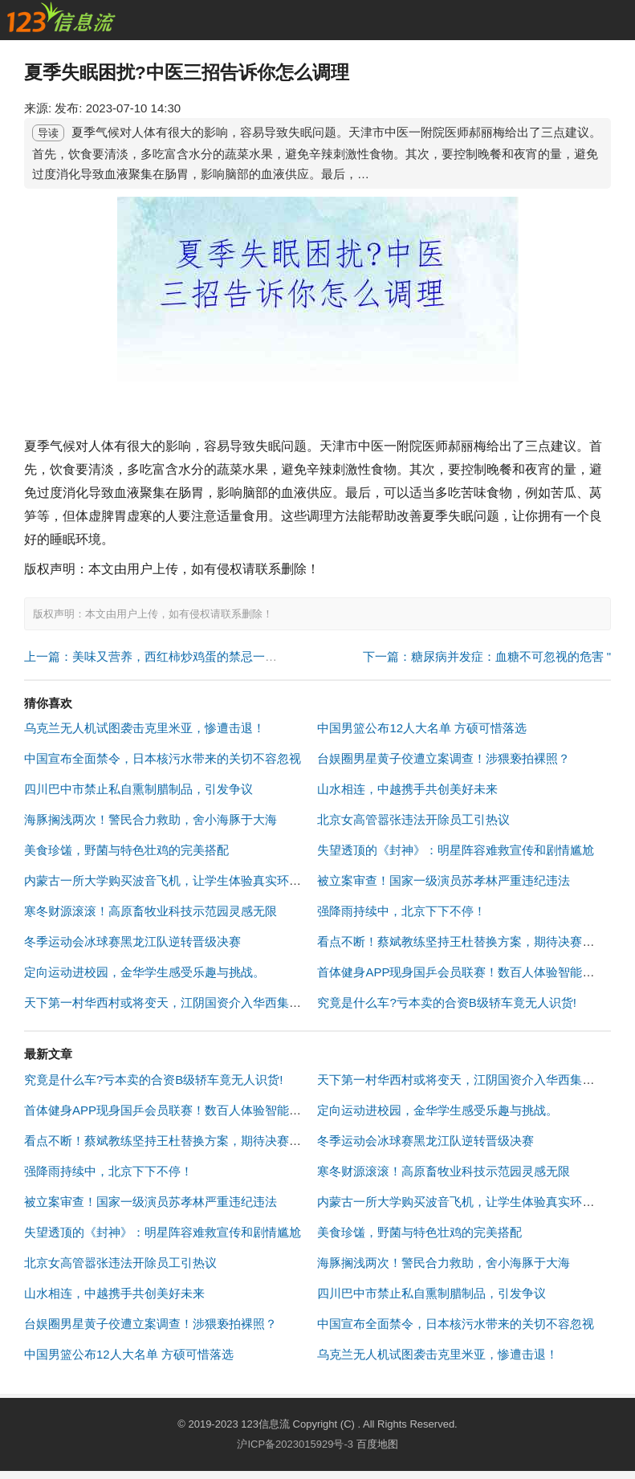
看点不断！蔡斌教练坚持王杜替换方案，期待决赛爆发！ (467, 941)
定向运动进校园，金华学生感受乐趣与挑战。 (144, 972)
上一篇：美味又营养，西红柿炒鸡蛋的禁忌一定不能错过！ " (184, 656)
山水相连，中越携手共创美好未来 (407, 789)
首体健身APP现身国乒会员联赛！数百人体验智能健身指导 (473, 972)
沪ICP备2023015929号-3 (295, 1444)
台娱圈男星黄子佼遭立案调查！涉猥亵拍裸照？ (443, 758)
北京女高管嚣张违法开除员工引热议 (413, 819)
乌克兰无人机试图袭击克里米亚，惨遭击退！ (144, 728)
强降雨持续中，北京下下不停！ (401, 911)
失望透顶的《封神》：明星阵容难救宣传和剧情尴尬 (455, 850)
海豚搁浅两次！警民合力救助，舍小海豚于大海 (150, 819)
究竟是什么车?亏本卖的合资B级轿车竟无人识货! (446, 1002)
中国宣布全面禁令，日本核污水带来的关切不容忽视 (162, 758)
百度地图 (377, 1444)
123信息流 (266, 1424)
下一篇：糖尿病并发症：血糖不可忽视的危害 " (487, 656)
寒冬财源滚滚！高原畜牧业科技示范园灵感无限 (150, 911)
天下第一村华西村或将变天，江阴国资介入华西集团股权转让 (186, 1002)
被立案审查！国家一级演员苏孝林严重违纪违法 (443, 880)
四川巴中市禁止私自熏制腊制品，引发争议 (138, 789)
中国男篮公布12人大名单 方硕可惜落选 (422, 728)
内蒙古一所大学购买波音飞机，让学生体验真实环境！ (168, 880)
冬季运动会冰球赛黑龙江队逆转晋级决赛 (132, 941)
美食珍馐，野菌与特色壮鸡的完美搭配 (126, 850)
